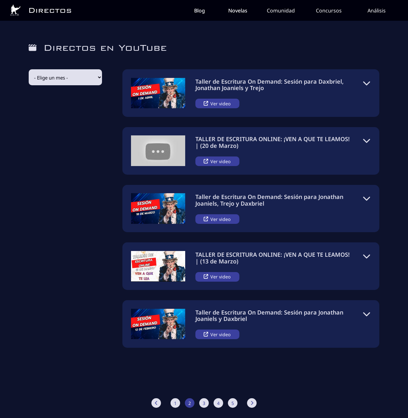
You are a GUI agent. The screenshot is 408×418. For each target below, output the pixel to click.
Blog (199, 10)
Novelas (237, 10)
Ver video (217, 103)
